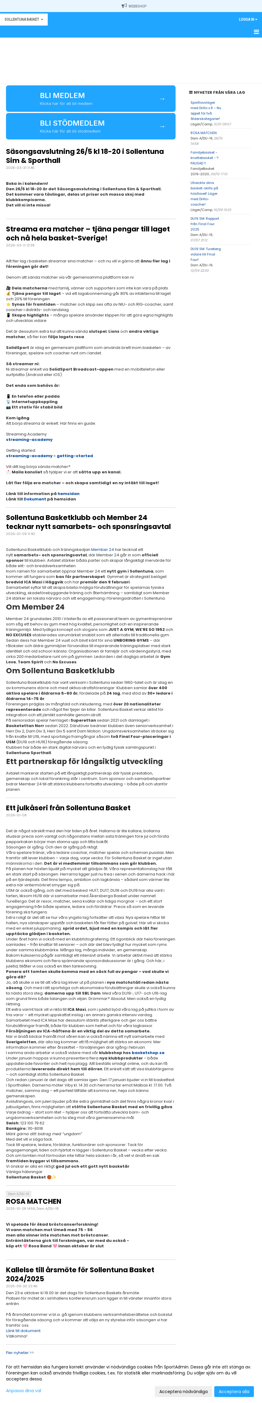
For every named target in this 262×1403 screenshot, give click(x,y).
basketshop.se (148, 1053)
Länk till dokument (23, 1331)
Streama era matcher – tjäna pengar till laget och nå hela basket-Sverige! (88, 233)
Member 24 (102, 549)
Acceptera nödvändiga (183, 1392)
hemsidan (69, 494)
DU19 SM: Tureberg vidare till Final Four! (206, 254)
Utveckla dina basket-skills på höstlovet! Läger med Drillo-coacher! (204, 193)
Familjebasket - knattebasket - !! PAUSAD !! (204, 158)
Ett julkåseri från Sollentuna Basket (68, 808)
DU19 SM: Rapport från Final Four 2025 (205, 224)
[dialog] (131, 1379)
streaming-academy (29, 439)
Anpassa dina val (23, 1390)
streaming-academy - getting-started (49, 456)
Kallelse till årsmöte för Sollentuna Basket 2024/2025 (80, 1274)
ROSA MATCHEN (33, 1201)
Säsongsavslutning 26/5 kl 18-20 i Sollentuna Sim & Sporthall (85, 156)
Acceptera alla (234, 1392)
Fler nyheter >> (20, 1353)
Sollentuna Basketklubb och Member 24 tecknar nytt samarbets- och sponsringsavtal (88, 522)
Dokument (35, 499)
